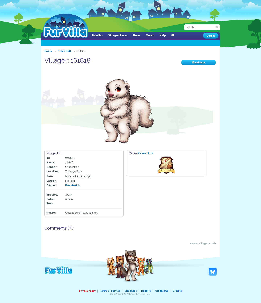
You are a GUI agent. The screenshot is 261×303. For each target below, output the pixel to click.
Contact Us (161, 291)
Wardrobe (198, 62)
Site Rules (131, 291)
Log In (211, 35)
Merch (150, 35)
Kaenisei (72, 185)
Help (163, 35)
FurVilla (65, 26)
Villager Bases (118, 35)
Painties (97, 35)
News (136, 35)
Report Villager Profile (203, 243)
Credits (177, 291)
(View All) (145, 153)
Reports (146, 291)
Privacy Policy (87, 291)
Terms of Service (110, 291)
